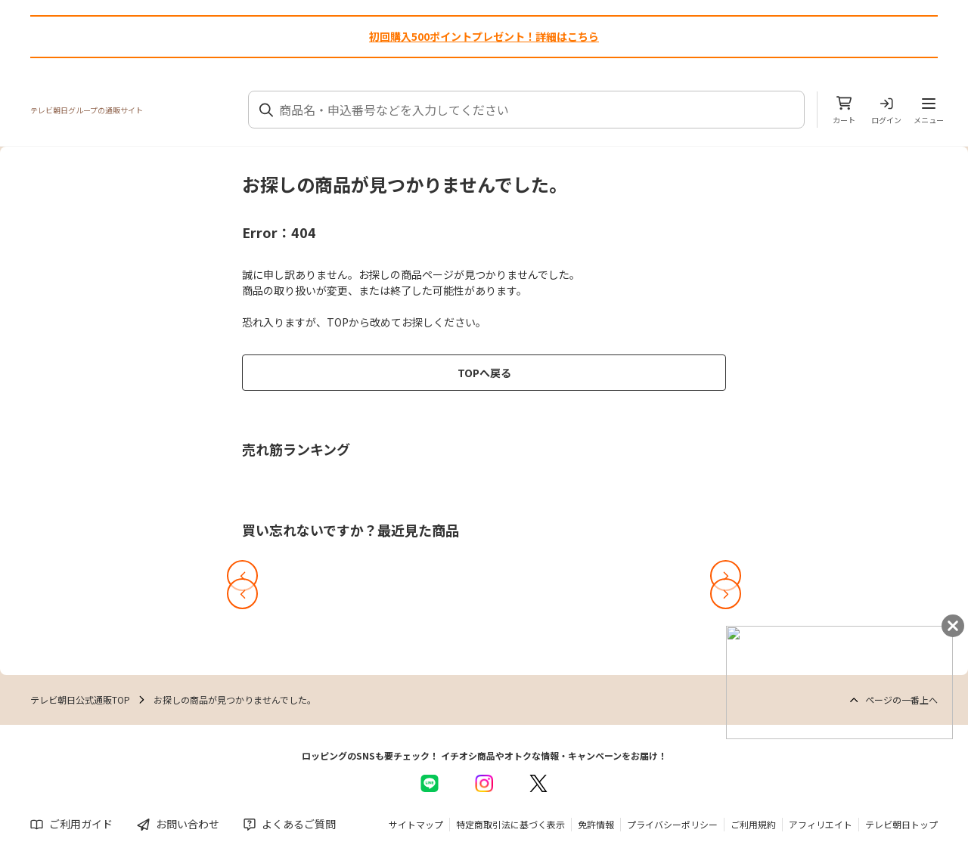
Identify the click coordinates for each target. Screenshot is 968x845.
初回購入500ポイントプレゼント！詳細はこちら (484, 36)
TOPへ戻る (484, 372)
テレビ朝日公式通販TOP (80, 699)
